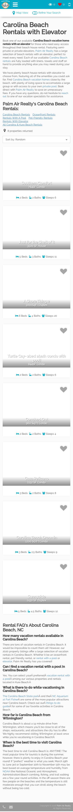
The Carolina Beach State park (21, 696)
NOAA (6, 771)
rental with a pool (46, 658)
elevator (7, 661)
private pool (50, 86)
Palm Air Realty (44, 50)
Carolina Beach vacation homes (31, 79)
